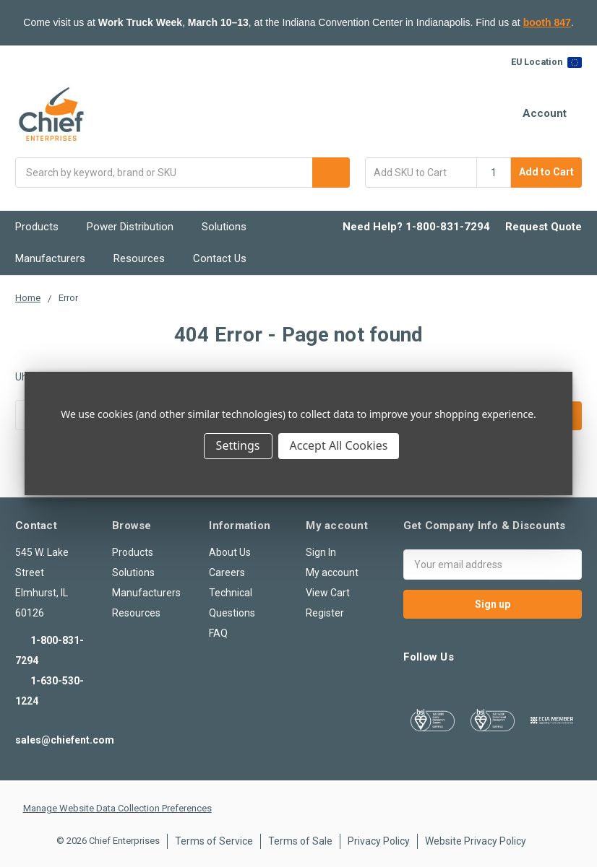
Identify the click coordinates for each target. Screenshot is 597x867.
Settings (238, 445)
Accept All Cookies (339, 445)
